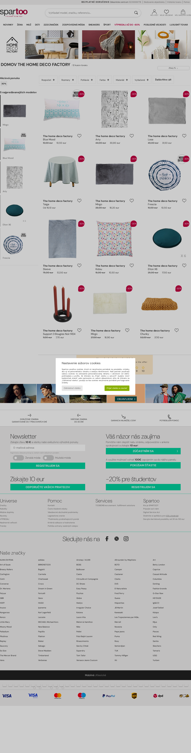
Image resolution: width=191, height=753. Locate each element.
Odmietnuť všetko (72, 388)
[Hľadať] (136, 13)
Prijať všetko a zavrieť (117, 388)
